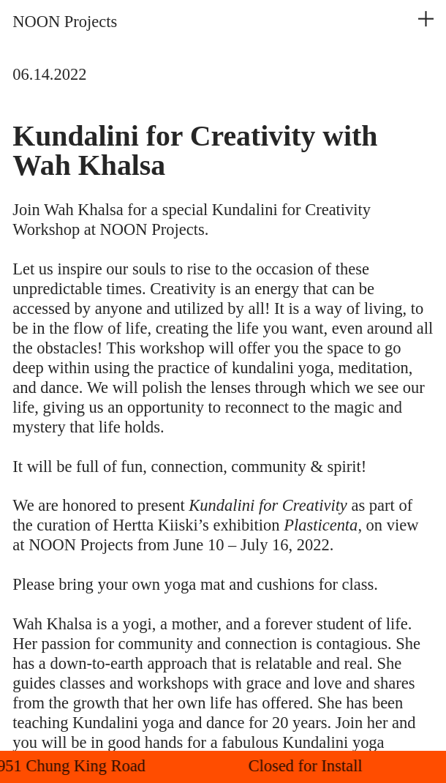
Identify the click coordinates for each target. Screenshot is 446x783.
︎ (425, 19)
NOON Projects (64, 21)
